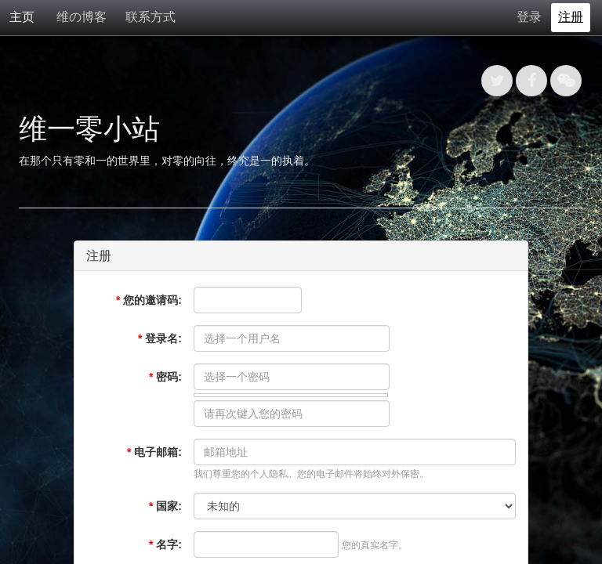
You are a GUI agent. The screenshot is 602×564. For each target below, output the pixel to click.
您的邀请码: (149, 300)
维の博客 (81, 17)
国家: (165, 506)
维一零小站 (89, 129)
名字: (165, 544)
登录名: (160, 338)
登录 (529, 17)
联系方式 (150, 17)
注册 (570, 17)
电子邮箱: (154, 452)
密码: (165, 377)
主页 (21, 17)
